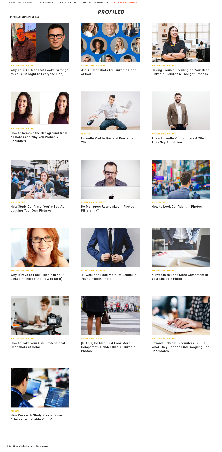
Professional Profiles (20, 3)
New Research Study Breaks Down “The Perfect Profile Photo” (36, 419)
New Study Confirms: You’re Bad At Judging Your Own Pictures (37, 211)
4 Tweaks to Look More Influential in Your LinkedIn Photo (108, 279)
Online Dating (46, 3)
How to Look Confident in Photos (177, 209)
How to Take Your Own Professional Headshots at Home (38, 347)
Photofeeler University (95, 3)
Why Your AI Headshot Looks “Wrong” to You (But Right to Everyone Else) (39, 74)
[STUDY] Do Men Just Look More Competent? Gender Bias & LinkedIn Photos (108, 349)
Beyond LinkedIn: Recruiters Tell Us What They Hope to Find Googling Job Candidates (180, 349)
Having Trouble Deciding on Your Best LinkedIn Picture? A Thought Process (180, 74)
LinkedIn (85, 136)
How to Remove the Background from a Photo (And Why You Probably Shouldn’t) (39, 139)
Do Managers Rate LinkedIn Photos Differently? (107, 211)
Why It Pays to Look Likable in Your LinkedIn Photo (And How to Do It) (37, 279)
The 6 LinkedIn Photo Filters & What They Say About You (179, 142)
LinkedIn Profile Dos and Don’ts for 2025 (107, 142)
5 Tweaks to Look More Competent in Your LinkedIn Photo (180, 279)
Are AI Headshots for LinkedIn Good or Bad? (108, 74)
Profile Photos (68, 3)
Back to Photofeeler (125, 3)
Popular (15, 413)
